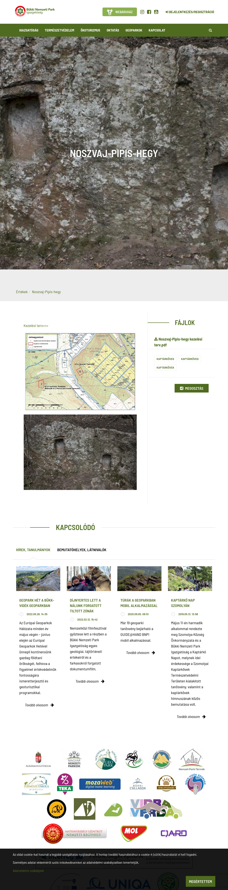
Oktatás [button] (113, 30)
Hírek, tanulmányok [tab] (33, 549)
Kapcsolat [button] (157, 30)
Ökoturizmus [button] (90, 30)
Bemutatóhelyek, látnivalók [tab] (81, 549)
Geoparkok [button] (134, 30)
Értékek (22, 291)
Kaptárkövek (165, 359)
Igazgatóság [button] (29, 30)
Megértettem (200, 881)
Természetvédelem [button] (59, 30)
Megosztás (191, 388)
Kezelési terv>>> (36, 325)
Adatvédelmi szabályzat (28, 870)
